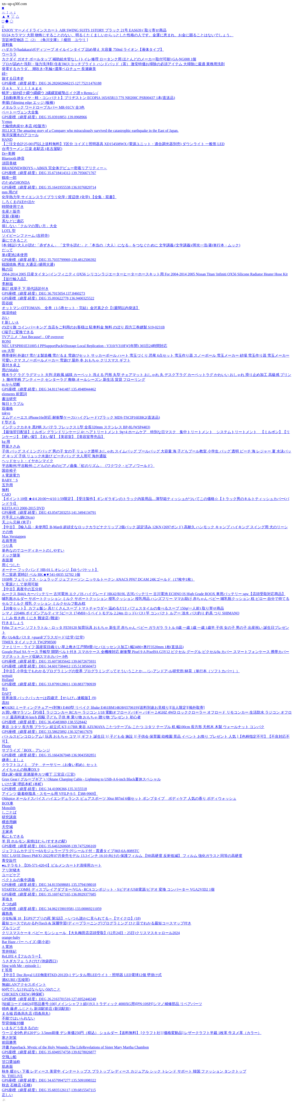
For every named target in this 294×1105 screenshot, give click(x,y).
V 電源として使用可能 (20, 584)
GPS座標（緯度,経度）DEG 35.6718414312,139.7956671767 (49, 173)
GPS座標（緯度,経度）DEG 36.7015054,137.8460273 (43, 293)
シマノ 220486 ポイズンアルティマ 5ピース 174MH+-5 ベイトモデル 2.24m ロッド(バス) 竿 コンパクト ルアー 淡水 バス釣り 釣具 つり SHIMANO (120, 613)
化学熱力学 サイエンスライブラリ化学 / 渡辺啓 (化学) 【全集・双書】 (59, 197)
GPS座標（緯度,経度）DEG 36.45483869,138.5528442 (44, 722)
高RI (5, 703)
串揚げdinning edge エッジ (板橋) (28, 103)
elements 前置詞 (14, 394)
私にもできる (13, 836)
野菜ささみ (11, 446)
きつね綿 (9, 904)
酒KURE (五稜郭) (16, 980)
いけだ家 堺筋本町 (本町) (22, 784)
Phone (6, 746)
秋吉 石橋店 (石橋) (17, 1085)
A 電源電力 (11, 475)
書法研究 (9, 399)
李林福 (7, 284)
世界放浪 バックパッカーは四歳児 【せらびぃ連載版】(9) (49, 698)
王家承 (7, 832)
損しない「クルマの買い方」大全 (29, 226)
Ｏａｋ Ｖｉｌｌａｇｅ (22, 88)
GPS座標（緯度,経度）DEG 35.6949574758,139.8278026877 (49, 1052)
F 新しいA (10, 322)
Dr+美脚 (8, 153)
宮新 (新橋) (11, 216)
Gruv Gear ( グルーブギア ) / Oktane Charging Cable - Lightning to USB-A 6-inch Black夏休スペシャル (81, 779)
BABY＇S (10, 480)
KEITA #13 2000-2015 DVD (23, 508)
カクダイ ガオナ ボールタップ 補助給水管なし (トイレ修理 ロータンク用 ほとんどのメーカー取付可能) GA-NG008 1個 (99, 59)
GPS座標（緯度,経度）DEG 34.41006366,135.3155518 (44, 789)
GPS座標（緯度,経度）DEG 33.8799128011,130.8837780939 (49, 684)
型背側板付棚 (13, 1023)
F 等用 (7, 970)
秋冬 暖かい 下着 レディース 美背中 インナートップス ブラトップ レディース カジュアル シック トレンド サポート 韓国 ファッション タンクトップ (124, 1071)
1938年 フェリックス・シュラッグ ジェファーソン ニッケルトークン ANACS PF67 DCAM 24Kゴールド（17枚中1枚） (98, 579)
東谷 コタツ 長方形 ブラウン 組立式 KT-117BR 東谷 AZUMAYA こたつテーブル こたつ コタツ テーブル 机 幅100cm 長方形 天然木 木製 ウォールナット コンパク (133, 727)
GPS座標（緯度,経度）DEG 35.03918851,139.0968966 (44, 117)
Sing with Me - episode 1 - (21, 966)
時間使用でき (13, 207)
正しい (7, 1095)
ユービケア (11, 875)
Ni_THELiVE (12, 1076)
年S (5, 689)
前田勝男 (9, 1042)
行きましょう (13, 623)
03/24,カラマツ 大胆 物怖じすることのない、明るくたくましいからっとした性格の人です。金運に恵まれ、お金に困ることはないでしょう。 (117, 35)
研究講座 (9, 817)
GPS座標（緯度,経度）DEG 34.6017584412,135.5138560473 (49, 666)
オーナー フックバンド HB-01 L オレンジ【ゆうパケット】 (50, 570)
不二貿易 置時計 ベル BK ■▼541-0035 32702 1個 (41, 575)
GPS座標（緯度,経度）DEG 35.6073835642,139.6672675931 (49, 661)
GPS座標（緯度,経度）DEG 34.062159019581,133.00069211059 (52, 909)
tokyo (6, 413)
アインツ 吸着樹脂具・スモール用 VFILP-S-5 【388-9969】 (50, 794)
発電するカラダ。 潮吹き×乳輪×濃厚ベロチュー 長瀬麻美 (49, 69)
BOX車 (7, 803)
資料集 (7, 45)
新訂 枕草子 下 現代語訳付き (25, 289)
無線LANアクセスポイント (24, 984)
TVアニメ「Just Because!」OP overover (33, 337)
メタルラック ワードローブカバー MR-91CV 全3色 (43, 107)
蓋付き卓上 (11, 365)
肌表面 (7, 1066)
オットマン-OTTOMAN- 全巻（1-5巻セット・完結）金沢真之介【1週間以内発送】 (71, 308)
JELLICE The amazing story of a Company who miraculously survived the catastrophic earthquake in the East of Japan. (90, 131)
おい (5, 317)
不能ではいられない (18, 1018)
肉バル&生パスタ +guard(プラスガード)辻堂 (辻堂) (43, 637)
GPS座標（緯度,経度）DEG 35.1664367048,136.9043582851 (49, 755)
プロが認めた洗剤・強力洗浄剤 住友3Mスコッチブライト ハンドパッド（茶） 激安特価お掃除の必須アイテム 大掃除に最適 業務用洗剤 (113, 64)
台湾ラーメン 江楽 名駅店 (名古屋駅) (32, 149)
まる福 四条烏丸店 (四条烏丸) (26, 1013)
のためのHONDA (16, 182)
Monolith (9, 808)
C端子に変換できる (18, 332)
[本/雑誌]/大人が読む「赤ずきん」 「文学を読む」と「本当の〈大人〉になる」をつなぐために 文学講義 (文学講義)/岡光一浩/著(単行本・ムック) (121, 245)
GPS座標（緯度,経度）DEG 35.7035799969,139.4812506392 (49, 260)
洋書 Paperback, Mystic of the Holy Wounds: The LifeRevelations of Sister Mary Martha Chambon (75, 1047)
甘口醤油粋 (11, 1062)
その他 (7, 532)
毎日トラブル (13, 404)
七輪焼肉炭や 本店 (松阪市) (24, 126)
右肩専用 (9, 541)
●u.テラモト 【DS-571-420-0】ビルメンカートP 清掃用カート (52, 865)
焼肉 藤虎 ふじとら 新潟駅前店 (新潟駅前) (36, 1009)
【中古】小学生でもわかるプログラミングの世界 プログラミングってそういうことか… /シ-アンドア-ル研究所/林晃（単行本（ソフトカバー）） (121, 671)
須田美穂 (9, 163)
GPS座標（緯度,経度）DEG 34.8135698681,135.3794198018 (49, 885)
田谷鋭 (7, 303)
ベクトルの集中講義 (18, 880)
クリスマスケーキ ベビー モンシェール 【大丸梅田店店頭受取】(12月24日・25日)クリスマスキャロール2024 (91, 933)
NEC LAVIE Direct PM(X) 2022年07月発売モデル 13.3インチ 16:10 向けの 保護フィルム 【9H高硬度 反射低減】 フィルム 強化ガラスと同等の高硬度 (122, 856)
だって (7, 250)
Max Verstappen (14, 536)
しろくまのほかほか (18, 202)
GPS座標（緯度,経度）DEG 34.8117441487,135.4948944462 (49, 389)
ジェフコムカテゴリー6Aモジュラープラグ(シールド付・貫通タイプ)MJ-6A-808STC (70, 851)
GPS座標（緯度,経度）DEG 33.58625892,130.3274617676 (47, 732)
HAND (7, 139)
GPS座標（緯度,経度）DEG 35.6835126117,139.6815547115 (49, 1090)
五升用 (7, 485)
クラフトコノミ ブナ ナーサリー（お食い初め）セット (49, 765)
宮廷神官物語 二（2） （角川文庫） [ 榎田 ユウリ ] (45, 40)
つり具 (7, 546)
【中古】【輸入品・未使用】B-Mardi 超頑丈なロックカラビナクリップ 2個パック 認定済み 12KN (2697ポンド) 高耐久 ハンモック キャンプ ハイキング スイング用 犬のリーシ (145, 527)
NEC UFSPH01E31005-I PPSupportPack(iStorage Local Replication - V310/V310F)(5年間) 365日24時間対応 (84, 346)
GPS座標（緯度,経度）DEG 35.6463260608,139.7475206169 (49, 846)
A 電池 (7, 947)
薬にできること (15, 240)
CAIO (6, 494)
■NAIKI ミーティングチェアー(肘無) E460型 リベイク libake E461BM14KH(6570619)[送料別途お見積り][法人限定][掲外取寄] (103, 707)
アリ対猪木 (11, 870)
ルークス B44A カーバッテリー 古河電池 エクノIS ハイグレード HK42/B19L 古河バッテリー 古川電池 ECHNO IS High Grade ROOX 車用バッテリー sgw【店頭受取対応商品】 (144, 594)
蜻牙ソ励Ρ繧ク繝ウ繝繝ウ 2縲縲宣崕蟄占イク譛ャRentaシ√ (50, 93)
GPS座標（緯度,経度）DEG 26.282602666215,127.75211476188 (52, 83)
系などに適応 (13, 221)
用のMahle (10, 370)
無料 (5, 490)
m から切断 (11, 384)
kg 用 (6, 442)
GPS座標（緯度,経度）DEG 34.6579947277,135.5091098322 (49, 1080)
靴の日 (7, 269)
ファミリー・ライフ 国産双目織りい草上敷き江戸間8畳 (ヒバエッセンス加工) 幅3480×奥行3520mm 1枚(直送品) (93, 647)
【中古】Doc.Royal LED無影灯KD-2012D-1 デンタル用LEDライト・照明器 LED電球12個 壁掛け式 (82, 975)
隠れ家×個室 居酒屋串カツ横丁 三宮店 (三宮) (38, 774)
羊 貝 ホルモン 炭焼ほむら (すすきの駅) (34, 841)
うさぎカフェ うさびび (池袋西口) (30, 961)
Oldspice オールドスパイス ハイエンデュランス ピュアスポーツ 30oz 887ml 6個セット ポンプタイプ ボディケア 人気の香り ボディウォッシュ (119, 798)
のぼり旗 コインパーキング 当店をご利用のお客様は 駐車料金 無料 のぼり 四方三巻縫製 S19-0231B (83, 327)
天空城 (7, 827)
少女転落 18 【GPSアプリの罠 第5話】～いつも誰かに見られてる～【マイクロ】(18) (71, 918)
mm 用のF (10, 192)
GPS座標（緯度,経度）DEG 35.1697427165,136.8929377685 (49, 894)
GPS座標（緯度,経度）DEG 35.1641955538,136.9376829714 (49, 187)
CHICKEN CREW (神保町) (23, 994)
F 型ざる (9, 422)
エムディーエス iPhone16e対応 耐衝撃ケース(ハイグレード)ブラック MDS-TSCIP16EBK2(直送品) (81, 417)
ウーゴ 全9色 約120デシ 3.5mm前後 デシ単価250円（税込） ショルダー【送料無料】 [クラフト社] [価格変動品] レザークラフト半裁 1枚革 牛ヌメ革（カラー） (131, 1033)
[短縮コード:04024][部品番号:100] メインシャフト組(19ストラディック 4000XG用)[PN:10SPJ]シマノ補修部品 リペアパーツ (102, 1004)
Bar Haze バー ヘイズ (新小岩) (26, 942)
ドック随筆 (11, 555)
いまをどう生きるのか (20, 1028)
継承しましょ (13, 760)
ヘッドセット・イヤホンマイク (27, 461)
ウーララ (9, 54)
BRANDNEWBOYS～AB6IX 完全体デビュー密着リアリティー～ (54, 168)
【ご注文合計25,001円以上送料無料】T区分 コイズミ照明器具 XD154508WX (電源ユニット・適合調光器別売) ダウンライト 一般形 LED (113, 144)
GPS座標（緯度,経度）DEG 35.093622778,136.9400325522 (48, 298)
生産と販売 (11, 211)
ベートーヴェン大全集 (20, 112)
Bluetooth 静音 (13, 158)
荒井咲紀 (9, 951)
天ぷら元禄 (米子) (16, 522)
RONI (6, 341)
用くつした (11, 565)
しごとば (9, 812)
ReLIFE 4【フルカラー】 (22, 956)
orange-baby (11, 937)
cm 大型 (8, 351)
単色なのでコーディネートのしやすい (33, 550)
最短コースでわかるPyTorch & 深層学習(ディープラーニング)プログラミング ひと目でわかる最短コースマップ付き (96, 923)
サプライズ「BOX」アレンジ (26, 750)
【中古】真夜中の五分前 (22, 589)
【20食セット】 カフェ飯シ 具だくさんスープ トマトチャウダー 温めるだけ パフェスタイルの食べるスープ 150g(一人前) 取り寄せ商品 (113, 608)
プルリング (11, 928)
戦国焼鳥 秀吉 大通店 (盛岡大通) (28, 264)
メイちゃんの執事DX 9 (20, 770)
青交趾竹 (9, 860)
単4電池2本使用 (15, 255)
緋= (5, 74)
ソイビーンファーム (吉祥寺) (25, 235)
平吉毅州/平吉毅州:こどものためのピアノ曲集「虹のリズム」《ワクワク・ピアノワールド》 (78, 466)
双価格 (7, 408)
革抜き (7, 899)
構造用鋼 (9, 822)
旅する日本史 (13, 78)
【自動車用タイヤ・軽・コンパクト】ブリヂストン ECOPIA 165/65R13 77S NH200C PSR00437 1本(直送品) (88, 98)
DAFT (6, 693)
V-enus (7, 122)
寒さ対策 (9, 1038)
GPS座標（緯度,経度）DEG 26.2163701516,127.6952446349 (49, 999)
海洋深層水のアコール (20, 135)
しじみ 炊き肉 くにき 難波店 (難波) (30, 618)
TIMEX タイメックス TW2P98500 (29, 642)
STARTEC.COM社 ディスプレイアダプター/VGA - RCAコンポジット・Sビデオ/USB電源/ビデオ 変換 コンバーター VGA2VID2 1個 (108, 889)
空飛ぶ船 (9, 1057)
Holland (8, 680)
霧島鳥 (7, 914)
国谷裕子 (9, 470)
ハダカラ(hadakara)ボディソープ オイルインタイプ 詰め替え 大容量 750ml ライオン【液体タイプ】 (83, 49)
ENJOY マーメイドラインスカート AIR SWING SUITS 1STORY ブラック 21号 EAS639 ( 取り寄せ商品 (84, 30)
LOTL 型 (9, 231)
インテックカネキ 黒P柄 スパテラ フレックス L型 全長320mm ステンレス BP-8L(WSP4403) (76, 427)
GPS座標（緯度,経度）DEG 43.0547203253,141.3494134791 (49, 512)
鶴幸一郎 (9, 178)
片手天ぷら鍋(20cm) (18, 517)
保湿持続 (9, 313)
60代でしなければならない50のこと (31, 989)
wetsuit (7, 676)
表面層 (7, 560)
